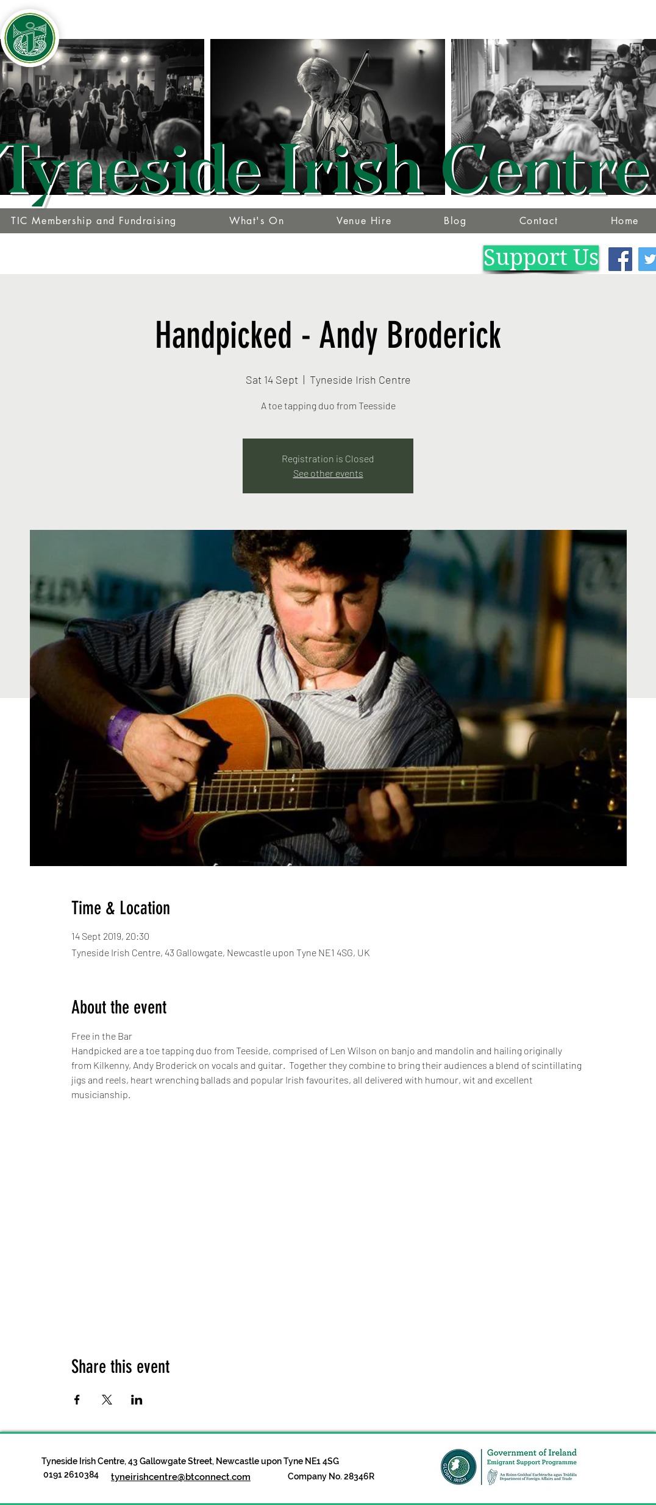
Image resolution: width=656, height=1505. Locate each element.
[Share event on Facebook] (77, 1400)
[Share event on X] (107, 1400)
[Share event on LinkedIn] (137, 1400)
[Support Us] (541, 257)
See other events (328, 473)
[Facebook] (620, 259)
